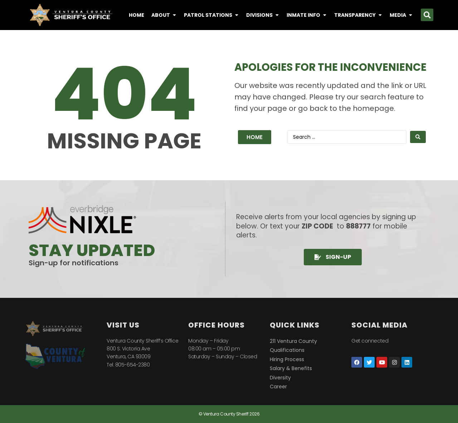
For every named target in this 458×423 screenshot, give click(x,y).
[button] (427, 15)
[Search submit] (418, 137)
